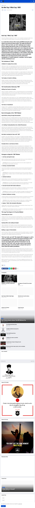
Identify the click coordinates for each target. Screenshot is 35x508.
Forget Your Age (21, 307)
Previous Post (3, 361)
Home (2, 5)
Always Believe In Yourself (8, 489)
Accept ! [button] (3, 506)
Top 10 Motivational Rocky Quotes (11, 324)
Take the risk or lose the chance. (23, 296)
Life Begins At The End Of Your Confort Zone (25, 284)
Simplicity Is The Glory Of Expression (8, 283)
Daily (5, 5)
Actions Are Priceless (5, 307)
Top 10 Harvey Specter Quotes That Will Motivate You (13, 320)
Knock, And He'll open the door (11, 333)
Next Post (32, 361)
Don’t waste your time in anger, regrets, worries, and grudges (15, 346)
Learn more (20, 503)
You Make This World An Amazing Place (12, 328)
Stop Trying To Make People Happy (8, 296)
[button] (1, 1)
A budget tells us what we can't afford (12, 337)
